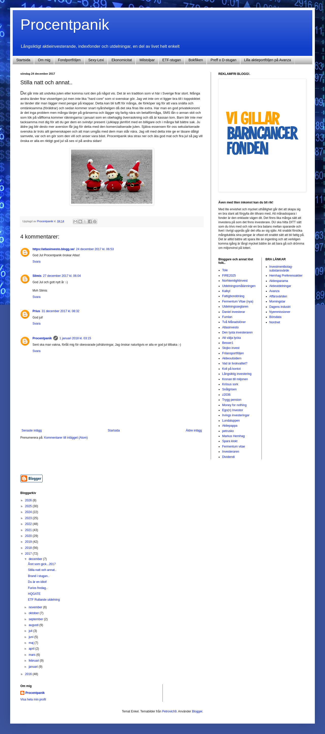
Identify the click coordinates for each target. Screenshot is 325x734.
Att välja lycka (231, 338)
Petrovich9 (169, 711)
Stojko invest (230, 348)
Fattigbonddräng (233, 296)
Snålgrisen (229, 389)
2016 (29, 674)
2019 (29, 542)
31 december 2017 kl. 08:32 (60, 311)
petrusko (228, 431)
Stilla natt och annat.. (42, 570)
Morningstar (277, 301)
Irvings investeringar (235, 415)
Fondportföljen (69, 60)
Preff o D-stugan (223, 60)
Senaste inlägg (32, 430)
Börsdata (275, 317)
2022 (29, 524)
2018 (29, 548)
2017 (29, 553)
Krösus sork (230, 384)
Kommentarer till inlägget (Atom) (66, 437)
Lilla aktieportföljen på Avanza (267, 60)
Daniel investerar (233, 312)
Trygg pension (231, 400)
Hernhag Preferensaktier (286, 275)
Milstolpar (147, 60)
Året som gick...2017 (42, 564)
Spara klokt (229, 441)
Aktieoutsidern (231, 358)
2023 (29, 518)
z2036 (226, 394)
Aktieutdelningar (280, 286)
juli (31, 631)
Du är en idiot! (37, 582)
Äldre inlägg (194, 430)
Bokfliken (195, 60)
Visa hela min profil (33, 699)
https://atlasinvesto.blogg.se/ (53, 249)
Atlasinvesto (230, 327)
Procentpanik (64, 24)
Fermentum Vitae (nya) (237, 301)
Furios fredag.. (37, 588)
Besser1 (227, 343)
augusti (34, 625)
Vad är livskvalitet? (234, 363)
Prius (36, 311)
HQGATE (34, 594)
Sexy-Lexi (96, 60)
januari (34, 666)
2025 (29, 506)
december (36, 559)
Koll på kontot (231, 369)
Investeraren (230, 451)
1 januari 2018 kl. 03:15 (75, 338)
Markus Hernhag (233, 436)
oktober (34, 613)
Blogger (197, 711)
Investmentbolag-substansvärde (281, 268)
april (32, 648)
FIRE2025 (229, 275)
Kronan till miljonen (235, 379)
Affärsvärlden (278, 296)
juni (31, 637)
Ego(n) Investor (232, 410)
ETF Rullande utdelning (44, 599)
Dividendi (228, 457)
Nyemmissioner (279, 312)
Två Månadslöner (234, 322)
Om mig (44, 60)
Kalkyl (226, 291)
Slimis (36, 276)
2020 (29, 536)
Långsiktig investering (236, 374)
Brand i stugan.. (38, 576)
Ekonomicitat (121, 60)
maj (32, 643)
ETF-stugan (171, 60)
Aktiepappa (229, 425)
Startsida (23, 60)
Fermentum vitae (233, 446)
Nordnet (274, 322)
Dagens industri (279, 307)
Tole (225, 270)
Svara (36, 261)
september (36, 619)
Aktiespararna (278, 281)
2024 (29, 512)
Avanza (274, 291)
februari (34, 660)
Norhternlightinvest (235, 280)
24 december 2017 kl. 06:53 (95, 249)
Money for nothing (234, 405)
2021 (29, 530)
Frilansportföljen (233, 353)
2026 (29, 500)
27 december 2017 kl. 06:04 (62, 276)
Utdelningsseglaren (235, 306)
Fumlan (227, 317)
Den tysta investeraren (237, 332)
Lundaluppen (231, 420)
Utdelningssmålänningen (238, 286)
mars (32, 655)
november (36, 607)
